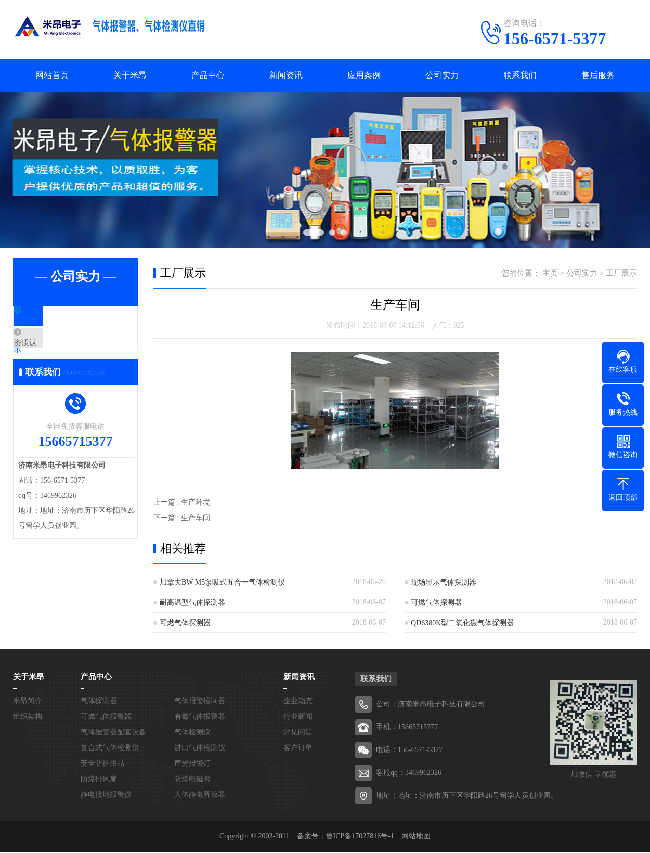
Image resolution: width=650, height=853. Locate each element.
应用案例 (364, 75)
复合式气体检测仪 (110, 749)
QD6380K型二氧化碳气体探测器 (462, 624)
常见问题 (298, 733)
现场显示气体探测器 (443, 583)
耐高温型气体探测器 (192, 604)
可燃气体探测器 (436, 604)
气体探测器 (99, 702)
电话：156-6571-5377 (409, 751)
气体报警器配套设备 (113, 733)
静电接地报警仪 (106, 795)
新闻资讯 (286, 75)
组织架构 (27, 717)
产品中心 (208, 75)
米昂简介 (27, 702)
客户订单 (298, 749)
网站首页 (52, 75)
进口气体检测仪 (199, 749)
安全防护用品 (102, 764)
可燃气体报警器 (106, 717)
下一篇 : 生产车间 (181, 519)
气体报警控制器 (199, 702)
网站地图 (416, 837)
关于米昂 (130, 75)
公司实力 (442, 75)
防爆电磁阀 (192, 780)
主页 (550, 274)
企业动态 (298, 702)
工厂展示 (53, 322)
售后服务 (598, 75)
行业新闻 (298, 717)
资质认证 (53, 353)
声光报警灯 (192, 764)
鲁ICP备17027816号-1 (360, 837)
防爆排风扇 (99, 780)
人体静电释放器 (199, 795)
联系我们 (520, 75)
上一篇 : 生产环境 (181, 503)
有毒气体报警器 (199, 717)
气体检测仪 (192, 733)
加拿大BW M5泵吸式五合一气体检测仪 (222, 583)
